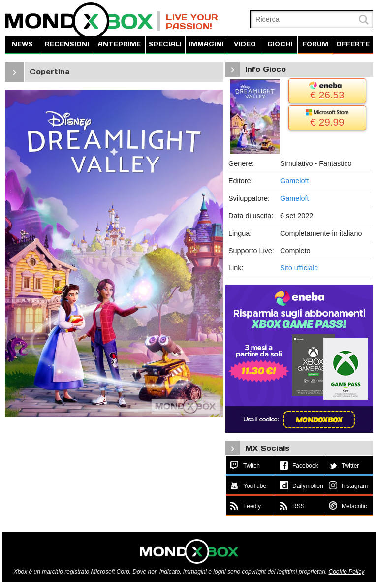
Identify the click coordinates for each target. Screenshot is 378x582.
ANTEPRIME (119, 44)
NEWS (22, 44)
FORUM (315, 44)
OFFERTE (353, 44)
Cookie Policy (346, 571)
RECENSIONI (67, 44)
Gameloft (294, 180)
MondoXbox (82, 20)
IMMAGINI (206, 44)
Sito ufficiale (299, 267)
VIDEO (245, 44)
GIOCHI (279, 44)
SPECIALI (165, 44)
